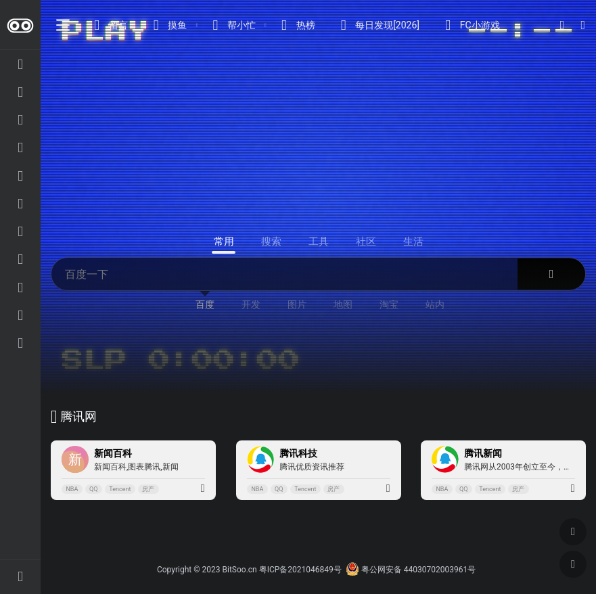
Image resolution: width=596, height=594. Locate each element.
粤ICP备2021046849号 (300, 569)
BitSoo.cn (240, 569)
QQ (93, 489)
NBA (72, 489)
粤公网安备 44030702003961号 (411, 569)
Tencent (120, 489)
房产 (148, 489)
